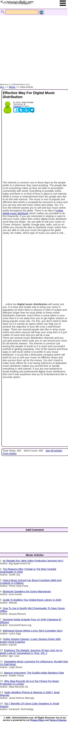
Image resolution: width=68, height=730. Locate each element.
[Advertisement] (33, 45)
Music (12, 87)
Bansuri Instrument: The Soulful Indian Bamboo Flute (34, 672)
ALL (2, 87)
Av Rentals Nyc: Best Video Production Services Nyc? (33, 560)
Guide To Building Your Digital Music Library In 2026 (32, 599)
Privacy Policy (37, 720)
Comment (17, 106)
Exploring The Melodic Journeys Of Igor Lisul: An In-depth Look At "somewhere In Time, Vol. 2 (31, 652)
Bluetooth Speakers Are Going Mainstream (27, 591)
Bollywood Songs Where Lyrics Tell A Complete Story (33, 630)
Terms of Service (58, 720)
